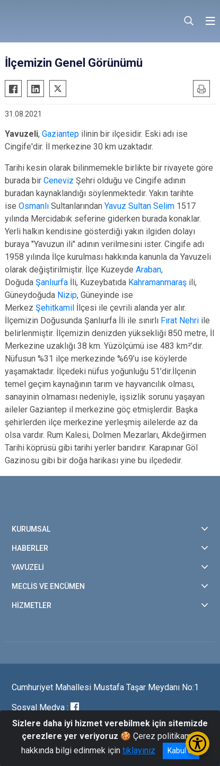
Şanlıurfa (52, 282)
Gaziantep (60, 134)
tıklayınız (138, 750)
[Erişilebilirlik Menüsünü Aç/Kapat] (197, 743)
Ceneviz (58, 180)
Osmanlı (34, 206)
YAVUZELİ (28, 567)
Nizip (67, 295)
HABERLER (30, 548)
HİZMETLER (31, 605)
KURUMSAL (31, 529)
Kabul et (181, 750)
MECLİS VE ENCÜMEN (48, 586)
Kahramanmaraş (157, 282)
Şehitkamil (55, 308)
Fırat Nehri (180, 320)
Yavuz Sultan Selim (139, 206)
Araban (148, 270)
